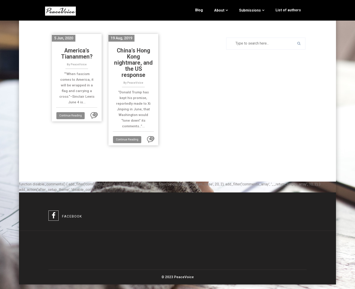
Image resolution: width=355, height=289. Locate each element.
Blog (199, 10)
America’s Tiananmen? (77, 53)
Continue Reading (70, 115)
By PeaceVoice (77, 64)
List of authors (288, 10)
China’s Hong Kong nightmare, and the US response (133, 62)
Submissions (250, 10)
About (219, 10)
